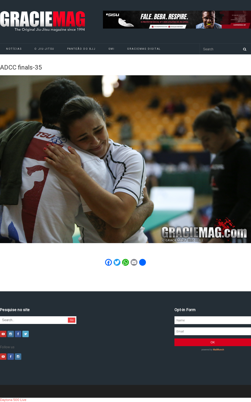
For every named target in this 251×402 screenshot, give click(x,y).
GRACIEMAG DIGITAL (144, 48)
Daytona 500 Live (13, 400)
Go (72, 320)
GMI (111, 48)
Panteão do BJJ (81, 48)
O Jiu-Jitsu (44, 48)
